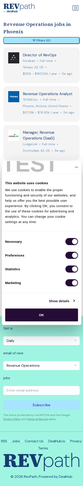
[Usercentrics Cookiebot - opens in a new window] (59, 167)
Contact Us (34, 441)
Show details (59, 301)
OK (41, 315)
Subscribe (41, 405)
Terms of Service (37, 419)
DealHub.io (56, 441)
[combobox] (41, 340)
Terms (43, 448)
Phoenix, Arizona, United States (45, 106)
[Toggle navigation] (75, 8)
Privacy (76, 441)
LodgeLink (30, 144)
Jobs (16, 441)
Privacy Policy (12, 419)
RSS (4, 441)
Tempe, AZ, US (33, 67)
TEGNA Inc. (31, 100)
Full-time (46, 61)
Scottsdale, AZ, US (36, 151)
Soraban (29, 61)
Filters (41, 40)
